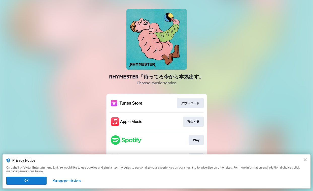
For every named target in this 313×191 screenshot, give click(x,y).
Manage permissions (67, 180)
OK (26, 180)
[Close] (305, 160)
